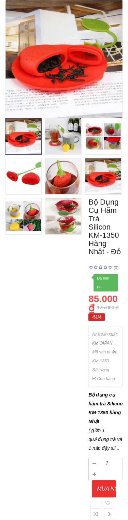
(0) (116, 267)
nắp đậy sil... (106, 448)
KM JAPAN (102, 343)
